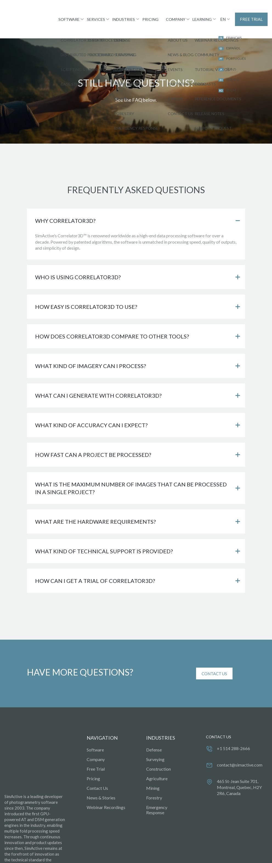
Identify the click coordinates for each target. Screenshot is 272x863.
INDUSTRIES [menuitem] (121, 13)
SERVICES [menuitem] (93, 13)
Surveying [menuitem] (155, 747)
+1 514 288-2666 (233, 737)
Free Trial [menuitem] (96, 757)
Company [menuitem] (96, 747)
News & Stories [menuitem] (101, 786)
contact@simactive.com (239, 753)
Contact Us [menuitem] (97, 776)
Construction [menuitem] (158, 757)
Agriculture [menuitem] (157, 767)
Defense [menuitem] (154, 738)
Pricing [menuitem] (93, 767)
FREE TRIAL (251, 13)
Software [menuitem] (95, 738)
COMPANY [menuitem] (175, 13)
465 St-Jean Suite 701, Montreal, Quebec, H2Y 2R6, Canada (239, 776)
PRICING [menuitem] (149, 13)
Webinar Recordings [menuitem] (106, 795)
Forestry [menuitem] (154, 786)
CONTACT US (214, 662)
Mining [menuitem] (153, 776)
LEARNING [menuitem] (202, 13)
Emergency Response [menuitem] (156, 798)
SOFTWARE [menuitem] (64, 13)
